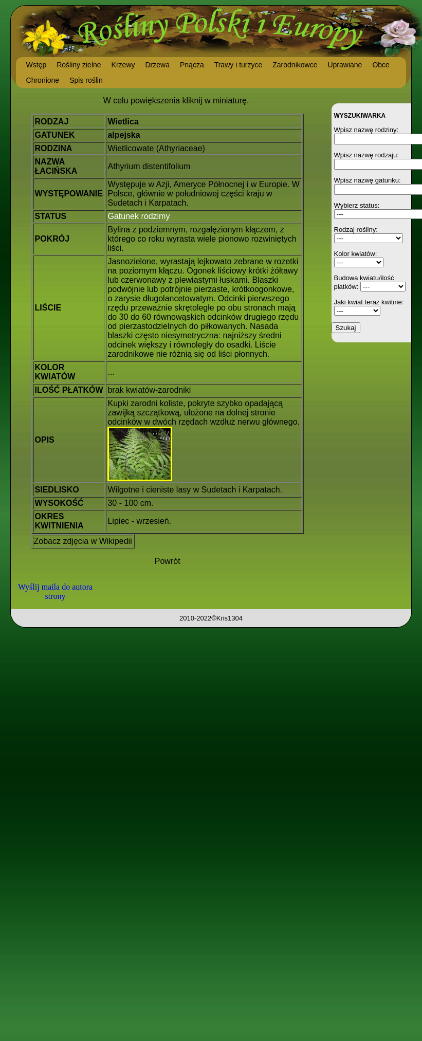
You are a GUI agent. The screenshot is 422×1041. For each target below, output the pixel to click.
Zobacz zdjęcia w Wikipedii (83, 541)
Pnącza (192, 65)
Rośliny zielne (79, 65)
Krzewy (123, 65)
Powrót (167, 561)
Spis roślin (86, 80)
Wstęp (36, 65)
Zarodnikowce (294, 65)
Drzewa (157, 65)
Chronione (43, 80)
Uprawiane (344, 65)
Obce (380, 65)
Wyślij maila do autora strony (55, 591)
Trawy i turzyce (238, 65)
